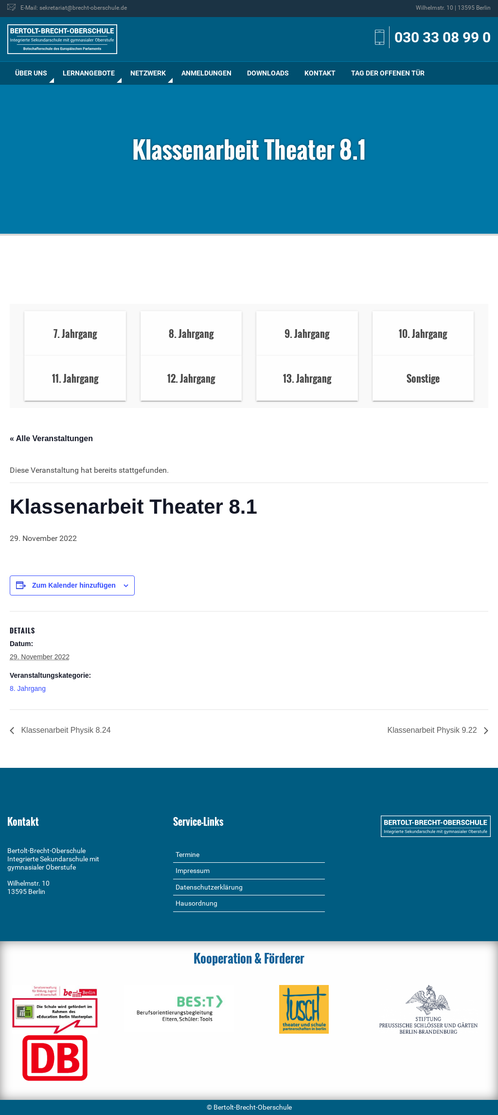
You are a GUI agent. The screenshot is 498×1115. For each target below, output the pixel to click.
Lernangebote (89, 73)
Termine (187, 854)
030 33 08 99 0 (442, 37)
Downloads (268, 73)
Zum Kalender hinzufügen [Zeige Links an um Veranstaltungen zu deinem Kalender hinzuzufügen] (74, 585)
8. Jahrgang (28, 688)
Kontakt (320, 73)
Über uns (31, 73)
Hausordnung (196, 903)
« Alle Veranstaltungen (51, 438)
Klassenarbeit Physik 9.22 (433, 730)
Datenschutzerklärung (209, 887)
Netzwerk (148, 73)
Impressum (193, 870)
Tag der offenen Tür (388, 73)
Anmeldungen (206, 73)
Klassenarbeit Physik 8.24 (65, 730)
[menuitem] (31, 73)
